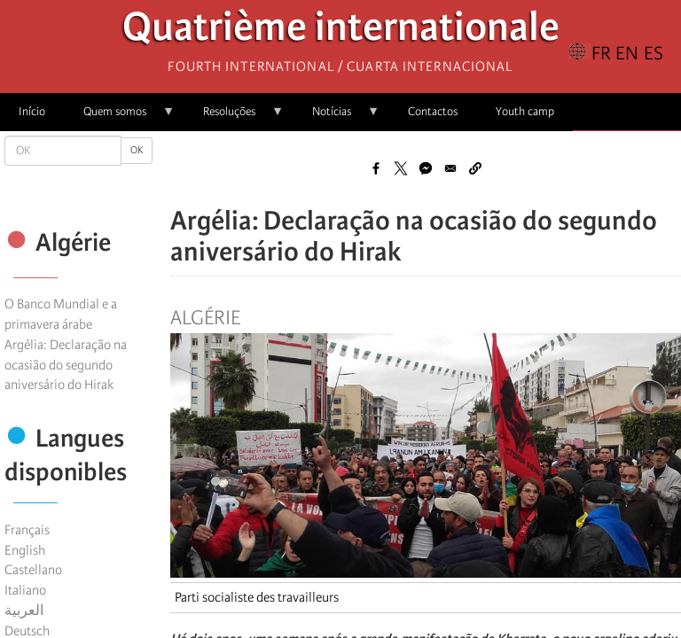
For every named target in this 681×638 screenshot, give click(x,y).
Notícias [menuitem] (337, 117)
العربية (23, 611)
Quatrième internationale (341, 31)
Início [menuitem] (32, 111)
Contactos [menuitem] (433, 111)
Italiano (25, 590)
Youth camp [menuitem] (525, 111)
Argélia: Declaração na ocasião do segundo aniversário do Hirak (65, 365)
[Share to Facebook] (376, 168)
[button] (475, 168)
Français (27, 530)
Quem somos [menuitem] (120, 117)
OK (136, 150)
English (24, 550)
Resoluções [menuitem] (234, 117)
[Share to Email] (450, 168)
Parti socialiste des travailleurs (257, 597)
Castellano (33, 570)
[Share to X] (401, 168)
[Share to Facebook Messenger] (425, 168)
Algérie (205, 318)
